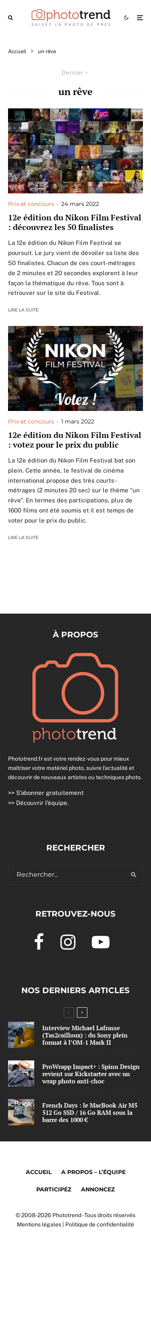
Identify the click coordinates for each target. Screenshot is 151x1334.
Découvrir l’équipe (41, 802)
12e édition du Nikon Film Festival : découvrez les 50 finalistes (74, 222)
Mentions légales (39, 1224)
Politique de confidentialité (99, 1224)
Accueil (39, 1172)
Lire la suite (23, 310)
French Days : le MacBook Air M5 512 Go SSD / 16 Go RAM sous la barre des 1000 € (89, 1113)
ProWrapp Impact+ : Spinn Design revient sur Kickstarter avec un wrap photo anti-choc (91, 1074)
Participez (53, 1189)
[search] (134, 874)
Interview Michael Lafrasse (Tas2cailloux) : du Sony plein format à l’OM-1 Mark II (85, 1035)
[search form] (66, 874)
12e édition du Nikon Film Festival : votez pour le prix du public (74, 440)
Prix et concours (31, 203)
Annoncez (98, 1189)
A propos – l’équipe (93, 1172)
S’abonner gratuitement (50, 792)
